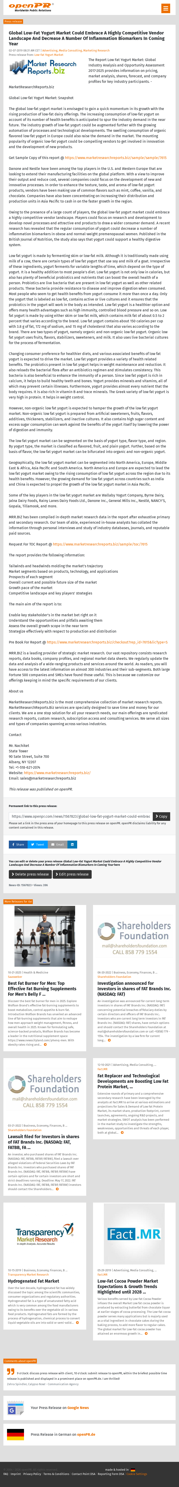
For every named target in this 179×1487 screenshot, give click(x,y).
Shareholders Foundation (114, 976)
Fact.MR (102, 1069)
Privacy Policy (32, 1474)
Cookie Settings (136, 1474)
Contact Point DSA (83, 1474)
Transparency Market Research (28, 1274)
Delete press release (30, 874)
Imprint (16, 1474)
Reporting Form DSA (111, 1474)
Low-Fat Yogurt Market (48, 54)
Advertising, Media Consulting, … (134, 1064)
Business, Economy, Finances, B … (135, 972)
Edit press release (72, 874)
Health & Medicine (36, 972)
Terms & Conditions (56, 1474)
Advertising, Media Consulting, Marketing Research (76, 50)
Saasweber (15, 976)
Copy (161, 816)
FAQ (5, 1474)
